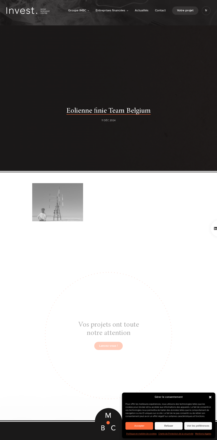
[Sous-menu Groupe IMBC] (88, 10)
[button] (210, 397)
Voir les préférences (198, 425)
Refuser (168, 425)
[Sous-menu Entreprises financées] (127, 10)
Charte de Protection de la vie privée (175, 434)
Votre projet (185, 10)
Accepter (139, 425)
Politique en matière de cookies (141, 434)
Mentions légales (203, 434)
